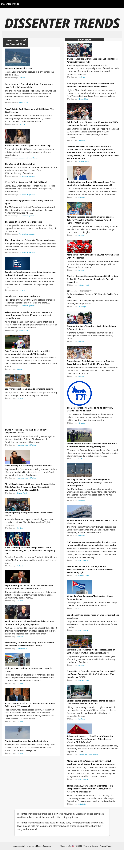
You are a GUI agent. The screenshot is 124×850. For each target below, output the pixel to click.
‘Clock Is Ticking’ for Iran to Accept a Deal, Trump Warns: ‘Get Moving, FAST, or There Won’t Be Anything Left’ (30, 550)
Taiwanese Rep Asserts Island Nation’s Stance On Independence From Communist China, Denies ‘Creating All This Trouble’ (90, 739)
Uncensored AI (19, 846)
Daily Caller (22, 124)
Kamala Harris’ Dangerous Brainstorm (23, 296)
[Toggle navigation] (120, 4)
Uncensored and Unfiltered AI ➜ (16, 42)
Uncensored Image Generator (39, 846)
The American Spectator (27, 176)
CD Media (22, 78)
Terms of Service (91, 846)
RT (79, 608)
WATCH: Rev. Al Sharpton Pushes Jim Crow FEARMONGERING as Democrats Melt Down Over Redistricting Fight (90, 569)
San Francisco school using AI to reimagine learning (29, 389)
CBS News (20, 398)
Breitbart (20, 566)
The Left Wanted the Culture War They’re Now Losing (30, 240)
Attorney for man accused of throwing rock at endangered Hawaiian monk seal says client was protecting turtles (89, 482)
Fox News (22, 290)
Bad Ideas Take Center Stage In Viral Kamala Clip (27, 145)
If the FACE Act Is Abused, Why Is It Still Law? (26, 182)
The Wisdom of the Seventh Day (20, 164)
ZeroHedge (82, 306)
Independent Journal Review (28, 158)
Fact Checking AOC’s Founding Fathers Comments (28, 465)
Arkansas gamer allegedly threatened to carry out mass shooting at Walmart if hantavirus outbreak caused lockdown (28, 315)
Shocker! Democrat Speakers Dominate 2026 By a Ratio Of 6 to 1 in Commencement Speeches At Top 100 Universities (93, 279)
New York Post (24, 102)
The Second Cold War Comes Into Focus (23, 222)
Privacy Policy (105, 846)
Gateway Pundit (22, 493)
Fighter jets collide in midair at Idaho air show (26, 741)
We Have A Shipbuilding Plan (18, 68)
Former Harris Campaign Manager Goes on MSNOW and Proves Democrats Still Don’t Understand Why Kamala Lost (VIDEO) (91, 674)
